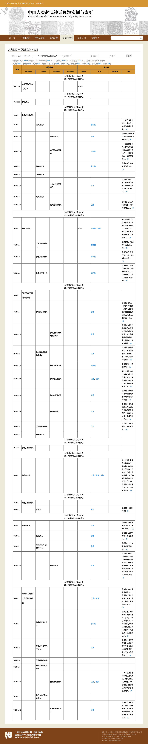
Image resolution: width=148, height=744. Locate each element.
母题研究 (81, 38)
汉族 (92, 205)
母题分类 (54, 38)
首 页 (12, 38)
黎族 (97, 475)
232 (47, 64)
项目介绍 (26, 38)
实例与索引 (67, 38)
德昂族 (93, 151)
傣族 (92, 137)
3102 (79, 61)
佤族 (92, 379)
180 (108, 64)
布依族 (93, 365)
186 (87, 64)
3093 (64, 61)
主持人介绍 (40, 38)
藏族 (92, 509)
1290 (18, 64)
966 (48, 61)
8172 (26, 61)
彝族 (92, 546)
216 (78, 64)
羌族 (92, 412)
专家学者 (95, 38)
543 (28, 64)
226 (67, 64)
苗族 (92, 186)
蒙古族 (93, 125)
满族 (92, 395)
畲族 (97, 682)
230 (57, 64)
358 (38, 64)
